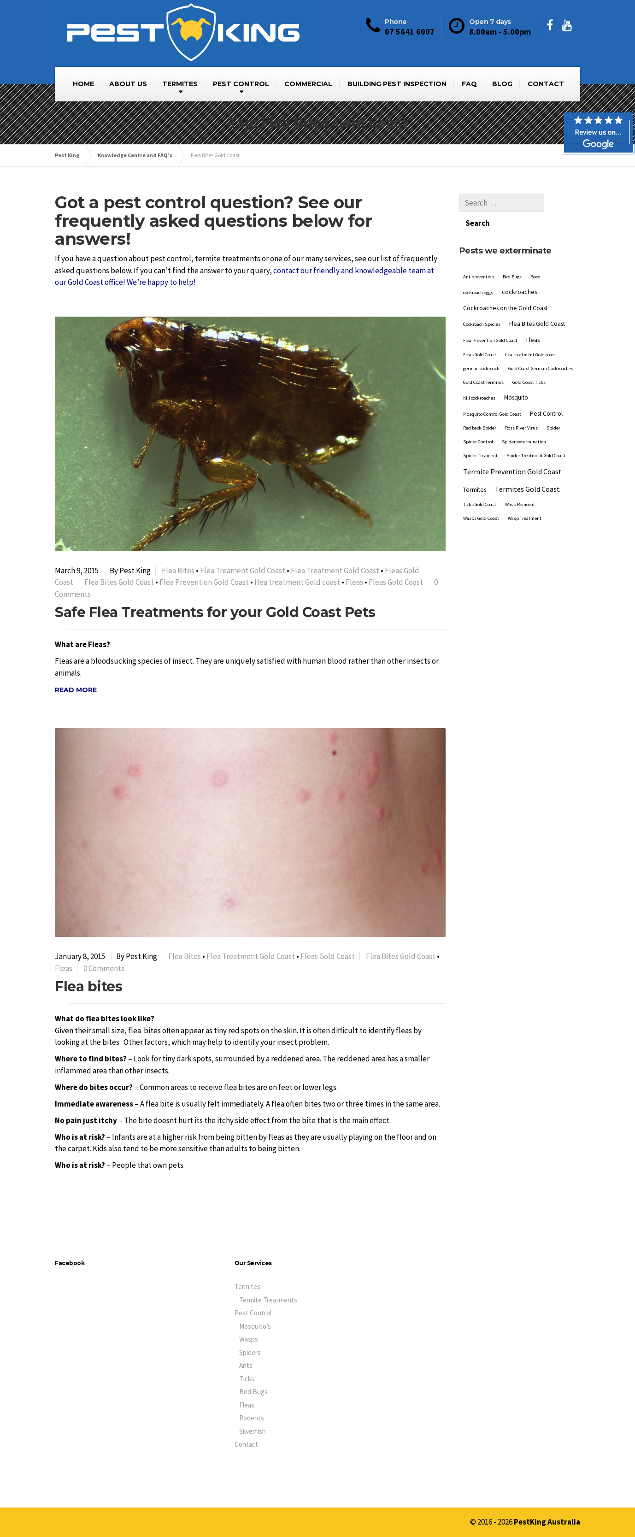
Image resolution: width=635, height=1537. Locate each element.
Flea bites (88, 986)
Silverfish (252, 1431)
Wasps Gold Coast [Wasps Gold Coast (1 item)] (481, 498)
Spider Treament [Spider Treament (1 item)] (480, 435)
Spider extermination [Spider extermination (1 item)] (524, 421)
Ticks (246, 1378)
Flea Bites (178, 570)
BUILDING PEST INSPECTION (397, 84)
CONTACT (546, 84)
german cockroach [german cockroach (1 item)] (481, 348)
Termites (247, 1286)
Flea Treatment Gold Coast (335, 570)
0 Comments (103, 968)
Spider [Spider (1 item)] (553, 407)
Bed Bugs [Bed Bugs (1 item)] (512, 256)
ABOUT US (128, 84)
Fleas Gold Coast (396, 582)
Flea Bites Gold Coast (119, 582)
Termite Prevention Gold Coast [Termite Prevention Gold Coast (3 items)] (512, 450)
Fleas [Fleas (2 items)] (533, 319)
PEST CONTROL (241, 84)
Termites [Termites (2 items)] (474, 469)
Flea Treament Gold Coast (242, 570)
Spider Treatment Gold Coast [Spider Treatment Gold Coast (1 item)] (535, 435)
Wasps (248, 1339)
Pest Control (253, 1312)
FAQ (469, 84)
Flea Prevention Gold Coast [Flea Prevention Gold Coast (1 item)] (490, 320)
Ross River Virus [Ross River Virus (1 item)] (521, 407)
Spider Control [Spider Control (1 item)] (478, 421)
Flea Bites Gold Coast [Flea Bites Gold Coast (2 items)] (537, 303)
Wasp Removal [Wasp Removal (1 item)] (520, 484)
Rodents (251, 1417)
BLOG (502, 84)
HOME (83, 84)
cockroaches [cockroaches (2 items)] (519, 271)
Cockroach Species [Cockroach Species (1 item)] (481, 303)
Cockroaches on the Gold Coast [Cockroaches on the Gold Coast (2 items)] (505, 287)
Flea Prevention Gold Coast (204, 582)
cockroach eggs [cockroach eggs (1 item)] (478, 272)
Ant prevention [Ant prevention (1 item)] (478, 256)
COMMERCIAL (308, 84)
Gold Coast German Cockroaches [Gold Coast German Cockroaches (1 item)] (540, 348)
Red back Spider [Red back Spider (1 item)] (479, 407)
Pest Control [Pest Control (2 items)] (546, 393)
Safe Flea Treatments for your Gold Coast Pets (215, 612)
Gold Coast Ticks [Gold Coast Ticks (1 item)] (529, 362)
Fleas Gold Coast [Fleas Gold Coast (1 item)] (479, 334)
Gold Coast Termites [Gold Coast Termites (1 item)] (483, 362)
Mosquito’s (255, 1326)
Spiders (250, 1352)
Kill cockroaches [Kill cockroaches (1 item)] (479, 377)
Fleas (354, 582)
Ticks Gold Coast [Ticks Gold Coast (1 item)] (479, 484)
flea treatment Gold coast (297, 582)
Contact (246, 1444)
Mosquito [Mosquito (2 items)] (516, 376)
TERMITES (180, 84)
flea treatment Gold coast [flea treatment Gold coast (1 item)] (530, 334)
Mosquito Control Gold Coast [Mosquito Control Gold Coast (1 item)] (492, 393)
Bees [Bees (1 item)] (535, 256)
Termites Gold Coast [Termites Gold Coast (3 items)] (527, 468)
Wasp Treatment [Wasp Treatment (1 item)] (524, 498)
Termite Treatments (268, 1300)
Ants (246, 1365)
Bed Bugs (253, 1391)
